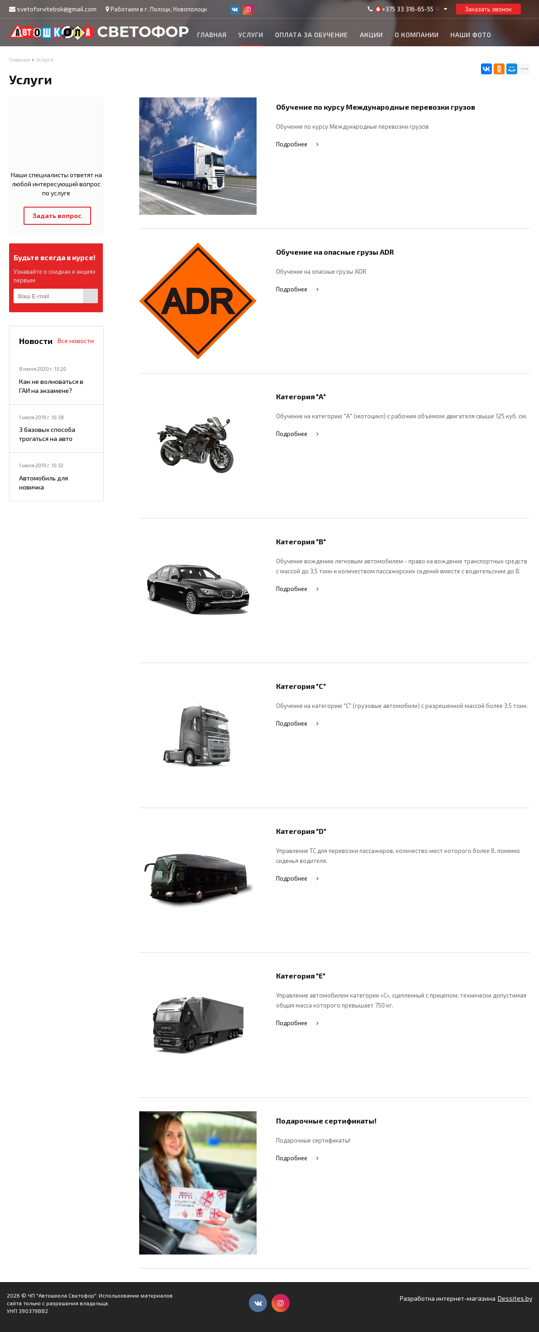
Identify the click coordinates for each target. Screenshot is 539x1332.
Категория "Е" (300, 975)
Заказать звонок (488, 9)
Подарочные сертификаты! (326, 1120)
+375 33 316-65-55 (407, 9)
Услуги (250, 35)
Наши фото (471, 35)
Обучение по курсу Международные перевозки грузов (375, 106)
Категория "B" (301, 541)
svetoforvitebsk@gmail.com (57, 9)
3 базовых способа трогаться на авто (47, 434)
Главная (212, 35)
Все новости (76, 340)
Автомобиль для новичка (43, 482)
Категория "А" (301, 396)
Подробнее (298, 144)
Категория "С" (301, 686)
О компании (417, 35)
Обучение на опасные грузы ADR (335, 251)
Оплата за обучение (311, 35)
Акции (371, 35)
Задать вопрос (57, 215)
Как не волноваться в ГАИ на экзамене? (51, 386)
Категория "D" (301, 831)
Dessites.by (515, 1298)
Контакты (215, 58)
